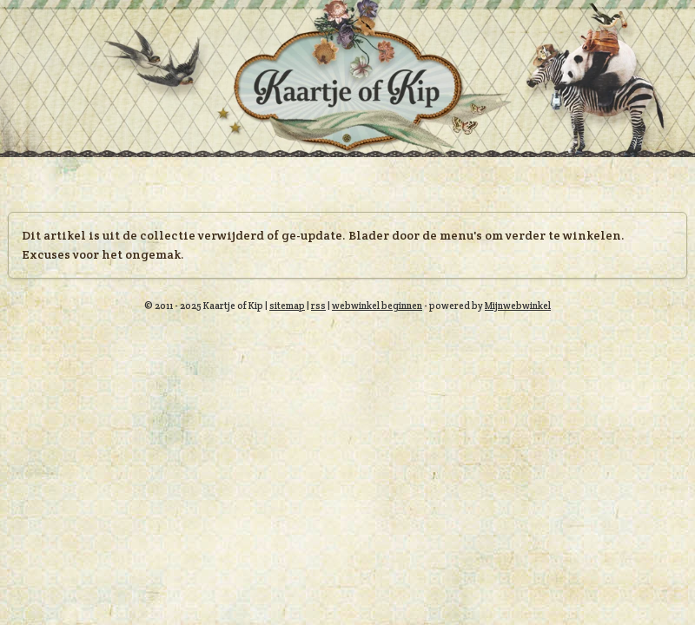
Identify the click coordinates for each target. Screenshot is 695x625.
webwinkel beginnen (377, 305)
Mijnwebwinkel (518, 305)
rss (318, 305)
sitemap (287, 305)
